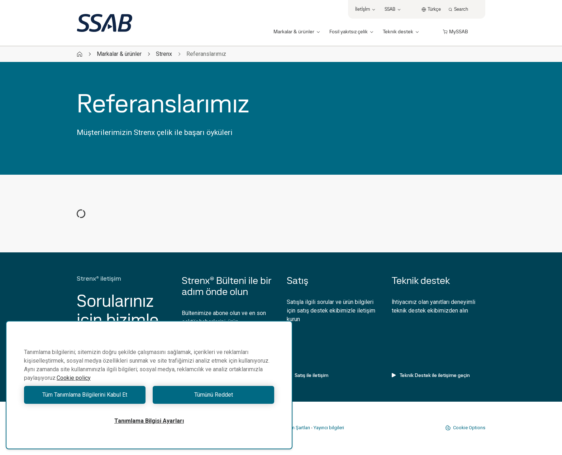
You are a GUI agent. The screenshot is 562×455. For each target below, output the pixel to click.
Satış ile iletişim (307, 375)
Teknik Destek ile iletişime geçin (431, 375)
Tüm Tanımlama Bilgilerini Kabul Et (84, 394)
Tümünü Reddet (213, 394)
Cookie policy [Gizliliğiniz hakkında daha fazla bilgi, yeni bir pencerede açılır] (74, 377)
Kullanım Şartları (293, 427)
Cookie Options (465, 428)
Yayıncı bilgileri (329, 427)
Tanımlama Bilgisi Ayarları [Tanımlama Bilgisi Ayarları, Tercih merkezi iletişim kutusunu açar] (149, 420)
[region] (149, 385)
